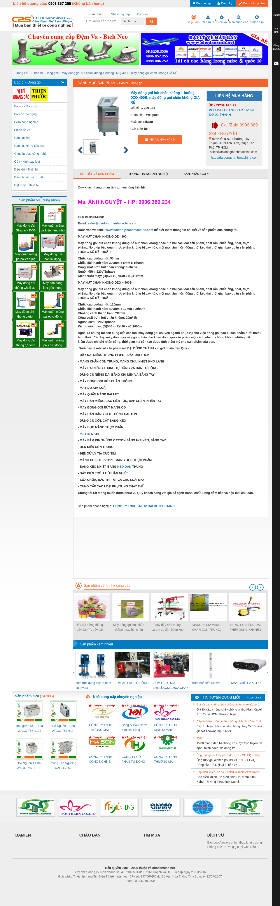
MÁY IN (85, 433)
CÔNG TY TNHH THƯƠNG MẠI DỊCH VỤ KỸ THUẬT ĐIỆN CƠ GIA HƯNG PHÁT (166, 759)
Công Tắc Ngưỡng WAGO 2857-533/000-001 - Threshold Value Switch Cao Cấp (63, 765)
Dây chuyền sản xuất (28, 177)
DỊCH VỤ (215, 835)
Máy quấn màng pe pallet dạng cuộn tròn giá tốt (26, 256)
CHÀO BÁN (90, 835)
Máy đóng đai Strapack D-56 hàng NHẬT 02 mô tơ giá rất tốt (26, 228)
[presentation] (252, 587)
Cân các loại (22, 138)
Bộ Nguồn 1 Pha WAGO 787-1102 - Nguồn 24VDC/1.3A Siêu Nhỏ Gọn (29, 765)
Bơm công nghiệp (26, 122)
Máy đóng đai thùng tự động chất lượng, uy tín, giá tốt (26, 343)
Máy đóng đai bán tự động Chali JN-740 (53, 256)
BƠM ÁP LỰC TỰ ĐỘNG (131, 683)
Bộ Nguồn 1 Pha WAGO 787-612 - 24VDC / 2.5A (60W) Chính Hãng (63, 728)
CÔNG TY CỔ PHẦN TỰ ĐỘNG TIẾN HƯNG (133, 759)
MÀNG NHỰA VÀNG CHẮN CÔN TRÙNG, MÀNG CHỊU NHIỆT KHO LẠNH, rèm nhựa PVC (206, 627)
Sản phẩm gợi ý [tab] (196, 174)
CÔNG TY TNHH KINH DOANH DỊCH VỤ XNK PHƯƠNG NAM (165, 727)
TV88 (199, 738)
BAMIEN (23, 835)
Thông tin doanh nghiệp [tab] (148, 174)
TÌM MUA (151, 835)
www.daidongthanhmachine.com (129, 230)
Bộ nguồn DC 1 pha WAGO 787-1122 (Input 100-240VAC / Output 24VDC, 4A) (29, 728)
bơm (97, 267)
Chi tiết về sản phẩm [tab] (97, 174)
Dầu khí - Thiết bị (26, 169)
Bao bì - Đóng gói (46, 73)
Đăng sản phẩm (252, 3)
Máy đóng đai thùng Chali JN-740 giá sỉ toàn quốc (26, 285)
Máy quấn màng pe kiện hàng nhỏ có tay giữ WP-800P (53, 228)
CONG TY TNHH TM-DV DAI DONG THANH (232, 112)
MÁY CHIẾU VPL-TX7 (246, 683)
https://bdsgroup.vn (134, 887)
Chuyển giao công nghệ (30, 153)
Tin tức (276, 15)
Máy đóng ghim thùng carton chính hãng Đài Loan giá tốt (25, 314)
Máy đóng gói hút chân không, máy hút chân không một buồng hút (128, 627)
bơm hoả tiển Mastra (206, 683)
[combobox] (145, 21)
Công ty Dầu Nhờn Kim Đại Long (134, 727)
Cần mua (208, 19)
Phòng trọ (112, 887)
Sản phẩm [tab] (96, 14)
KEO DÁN (124, 466)
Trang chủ (22, 73)
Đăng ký (224, 3)
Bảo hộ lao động (25, 114)
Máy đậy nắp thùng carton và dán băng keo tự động (168, 627)
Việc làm (194, 19)
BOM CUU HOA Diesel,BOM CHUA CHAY (170, 685)
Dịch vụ (221, 19)
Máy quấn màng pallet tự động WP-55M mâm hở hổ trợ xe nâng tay (53, 343)
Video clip (257, 19)
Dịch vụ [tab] (142, 14)
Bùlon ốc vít (22, 130)
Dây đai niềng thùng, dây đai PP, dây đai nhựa (90, 627)
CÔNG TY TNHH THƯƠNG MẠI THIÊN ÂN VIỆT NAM (100, 727)
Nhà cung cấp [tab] (120, 14)
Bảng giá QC (276, 47)
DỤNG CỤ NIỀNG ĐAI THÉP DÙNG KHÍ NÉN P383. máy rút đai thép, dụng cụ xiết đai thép (245, 627)
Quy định (276, 30)
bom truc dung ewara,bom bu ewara (93, 685)
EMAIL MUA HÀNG (160, 139)
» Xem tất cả (254, 697)
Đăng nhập (202, 3)
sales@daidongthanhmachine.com (113, 223)
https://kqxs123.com (161, 887)
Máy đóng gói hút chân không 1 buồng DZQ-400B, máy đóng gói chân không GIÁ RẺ (119, 73)
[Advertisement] (171, 547)
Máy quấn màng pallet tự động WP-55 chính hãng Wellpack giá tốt (53, 314)
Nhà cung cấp (238, 19)
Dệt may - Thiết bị (26, 185)
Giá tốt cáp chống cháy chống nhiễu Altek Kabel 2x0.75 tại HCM (230, 704)
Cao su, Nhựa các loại (29, 145)
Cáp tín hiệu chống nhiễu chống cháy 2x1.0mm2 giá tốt (230, 721)
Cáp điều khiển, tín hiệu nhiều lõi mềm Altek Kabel (228, 772)
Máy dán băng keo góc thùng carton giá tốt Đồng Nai (53, 285)
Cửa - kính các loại (27, 161)
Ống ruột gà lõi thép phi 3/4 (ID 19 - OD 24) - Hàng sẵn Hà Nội (230, 755)
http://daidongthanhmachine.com (234, 157)
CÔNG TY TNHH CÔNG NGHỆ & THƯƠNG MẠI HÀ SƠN (101, 759)
